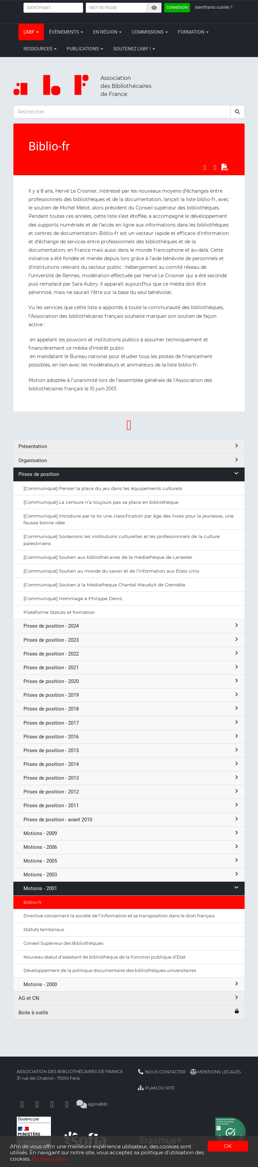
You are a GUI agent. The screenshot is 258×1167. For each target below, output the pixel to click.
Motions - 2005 (131, 861)
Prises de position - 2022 (131, 653)
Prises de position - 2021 (131, 667)
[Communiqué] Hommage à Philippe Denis (72, 598)
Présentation (129, 446)
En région (107, 32)
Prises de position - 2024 (131, 626)
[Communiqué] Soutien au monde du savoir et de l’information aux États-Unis (111, 571)
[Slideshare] (67, 1104)
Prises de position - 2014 (131, 764)
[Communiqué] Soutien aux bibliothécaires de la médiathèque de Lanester (107, 557)
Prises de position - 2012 (131, 791)
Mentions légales (215, 1071)
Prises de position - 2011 (131, 805)
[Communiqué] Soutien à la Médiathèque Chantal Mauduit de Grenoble (104, 584)
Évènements (66, 32)
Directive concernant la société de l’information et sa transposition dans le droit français (118, 915)
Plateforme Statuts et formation (59, 612)
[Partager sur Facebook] (204, 167)
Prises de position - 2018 (131, 709)
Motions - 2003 (131, 874)
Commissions (150, 32)
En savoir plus (49, 1159)
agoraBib (92, 1104)
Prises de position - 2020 (131, 681)
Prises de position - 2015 (131, 750)
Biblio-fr (32, 902)
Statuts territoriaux (43, 929)
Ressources (40, 48)
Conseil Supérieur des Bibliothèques (63, 943)
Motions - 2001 (131, 888)
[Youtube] (52, 1104)
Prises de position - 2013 (131, 778)
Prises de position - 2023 (131, 640)
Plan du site (156, 1087)
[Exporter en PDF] (225, 167)
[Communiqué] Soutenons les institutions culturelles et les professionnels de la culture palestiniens (121, 540)
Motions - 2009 (131, 833)
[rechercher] (237, 111)
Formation (193, 32)
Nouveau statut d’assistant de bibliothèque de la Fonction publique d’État (104, 957)
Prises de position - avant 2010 (131, 819)
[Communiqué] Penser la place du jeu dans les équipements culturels (102, 488)
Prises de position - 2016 (131, 736)
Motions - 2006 (131, 847)
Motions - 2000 (131, 984)
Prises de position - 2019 (131, 695)
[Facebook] (22, 1104)
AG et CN (129, 998)
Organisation (129, 460)
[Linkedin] (37, 1104)
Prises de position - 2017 (131, 723)
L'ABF (31, 32)
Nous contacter (161, 1071)
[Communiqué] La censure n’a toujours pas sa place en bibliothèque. (101, 502)
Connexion (177, 7)
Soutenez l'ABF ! (134, 48)
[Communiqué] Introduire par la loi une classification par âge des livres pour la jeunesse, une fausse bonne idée (128, 519)
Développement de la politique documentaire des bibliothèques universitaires (109, 970)
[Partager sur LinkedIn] (215, 167)
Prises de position (129, 474)
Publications (85, 48)
